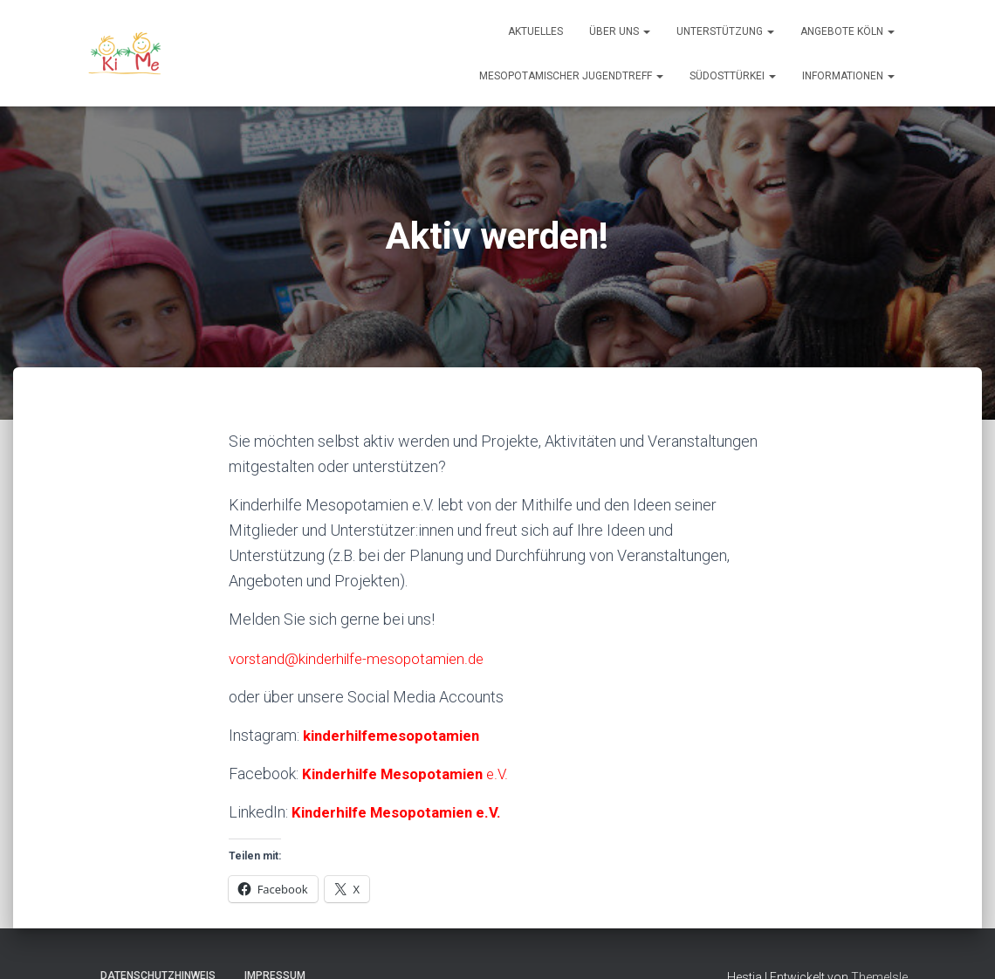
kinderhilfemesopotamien (397, 735)
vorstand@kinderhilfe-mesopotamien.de (363, 658)
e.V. (410, 773)
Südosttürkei (733, 76)
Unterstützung (725, 31)
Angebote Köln (847, 31)
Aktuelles (535, 31)
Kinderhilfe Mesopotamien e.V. (402, 812)
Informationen (848, 76)
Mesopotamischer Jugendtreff (571, 76)
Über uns (619, 31)
